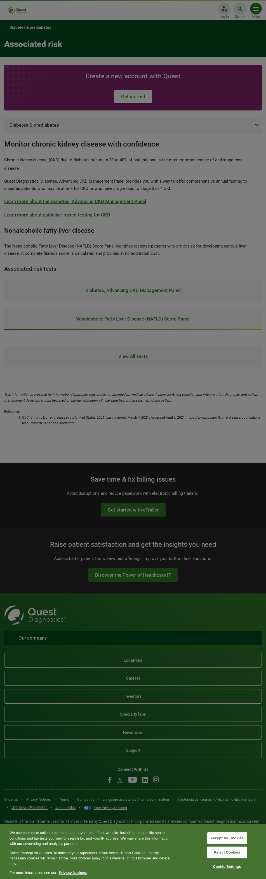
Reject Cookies (227, 852)
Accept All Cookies (227, 838)
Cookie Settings (227, 866)
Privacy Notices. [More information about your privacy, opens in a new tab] (73, 873)
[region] (133, 851)
